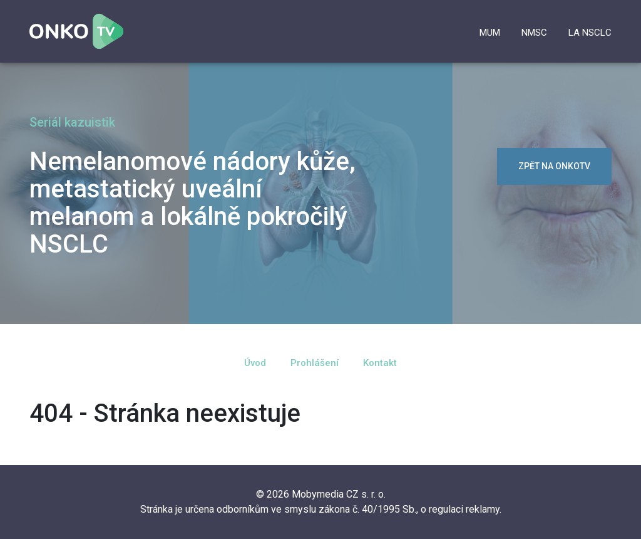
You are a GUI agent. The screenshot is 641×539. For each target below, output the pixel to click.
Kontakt (380, 363)
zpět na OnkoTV (554, 166)
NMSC (534, 32)
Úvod (255, 363)
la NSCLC (590, 32)
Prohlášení (314, 363)
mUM (489, 32)
